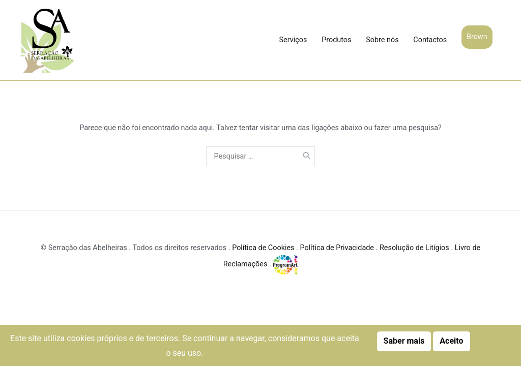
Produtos (336, 40)
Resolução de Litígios (414, 247)
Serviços (293, 40)
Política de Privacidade (337, 247)
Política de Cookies (263, 247)
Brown (477, 37)
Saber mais (404, 341)
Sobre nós (382, 40)
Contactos (430, 40)
